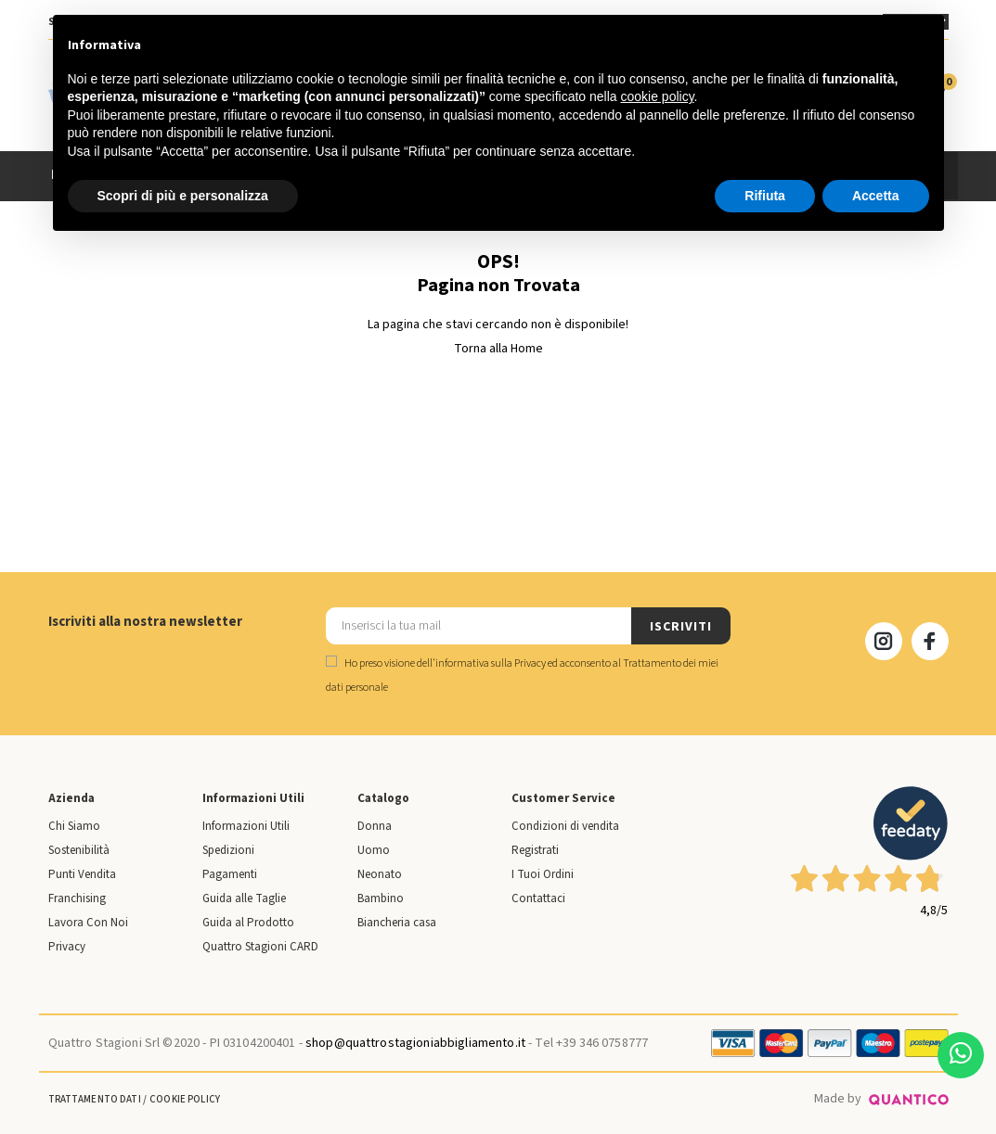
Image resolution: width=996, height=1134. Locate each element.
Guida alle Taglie (244, 898)
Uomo (373, 850)
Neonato (379, 874)
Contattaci (538, 898)
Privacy (66, 946)
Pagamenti (229, 874)
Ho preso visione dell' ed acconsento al (522, 675)
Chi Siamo (74, 826)
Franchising (77, 898)
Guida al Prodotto (248, 922)
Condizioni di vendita (565, 826)
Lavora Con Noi (88, 922)
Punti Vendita (82, 874)
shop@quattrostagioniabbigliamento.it (415, 1043)
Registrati (535, 850)
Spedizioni (228, 850)
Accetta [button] (875, 195)
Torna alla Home (498, 348)
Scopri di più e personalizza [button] (182, 195)
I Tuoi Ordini (542, 874)
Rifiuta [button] (764, 195)
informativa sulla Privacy (490, 663)
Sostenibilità (79, 850)
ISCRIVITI (680, 627)
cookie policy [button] (656, 96)
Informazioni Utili (246, 826)
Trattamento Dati (94, 1099)
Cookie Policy (184, 1099)
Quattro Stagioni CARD (260, 946)
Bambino (380, 898)
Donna (374, 826)
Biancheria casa (396, 922)
